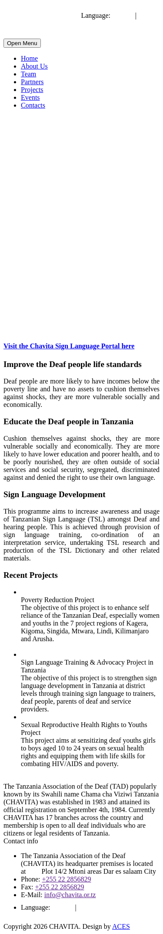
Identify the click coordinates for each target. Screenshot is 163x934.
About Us (34, 66)
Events (30, 97)
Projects (32, 89)
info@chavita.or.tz (70, 894)
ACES (121, 926)
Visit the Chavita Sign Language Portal (68, 346)
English (122, 15)
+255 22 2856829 (66, 879)
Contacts (33, 105)
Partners (32, 81)
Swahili (149, 15)
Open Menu (22, 43)
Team (28, 74)
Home (29, 58)
